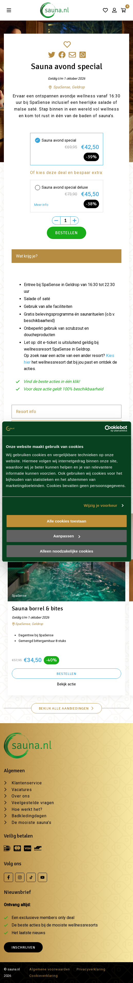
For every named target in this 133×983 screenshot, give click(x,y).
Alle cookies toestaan (66, 521)
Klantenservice (27, 782)
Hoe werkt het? (27, 809)
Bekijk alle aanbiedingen (66, 708)
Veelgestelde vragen (33, 802)
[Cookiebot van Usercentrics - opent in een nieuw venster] (104, 428)
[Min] (56, 220)
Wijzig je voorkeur (100, 505)
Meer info (41, 205)
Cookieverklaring (43, 976)
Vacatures (22, 789)
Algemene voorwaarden (49, 969)
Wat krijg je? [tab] (27, 256)
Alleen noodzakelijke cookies (66, 551)
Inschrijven (23, 947)
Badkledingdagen (29, 815)
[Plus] (74, 220)
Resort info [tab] (26, 411)
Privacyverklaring (91, 969)
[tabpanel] (66, 335)
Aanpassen (66, 536)
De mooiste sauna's (31, 822)
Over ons (21, 796)
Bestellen (66, 673)
